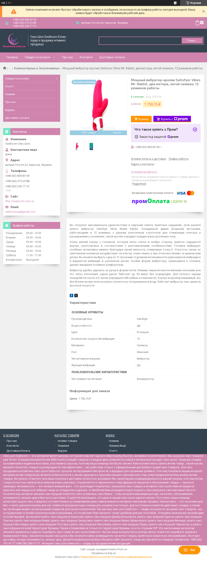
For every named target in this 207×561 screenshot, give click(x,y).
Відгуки (10, 110)
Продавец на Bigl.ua (103, 553)
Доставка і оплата (112, 57)
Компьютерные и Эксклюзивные (37, 68)
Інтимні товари (67, 440)
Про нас (67, 57)
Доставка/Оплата (18, 450)
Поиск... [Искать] (192, 40)
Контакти (86, 57)
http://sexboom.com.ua (19, 201)
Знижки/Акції (117, 445)
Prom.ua (122, 549)
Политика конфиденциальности (133, 557)
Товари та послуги (37, 57)
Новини (10, 94)
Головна (12, 57)
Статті (9, 86)
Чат (189, 550)
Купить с (174, 119)
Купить (143, 119)
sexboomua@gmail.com (20, 211)
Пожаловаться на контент (96, 557)
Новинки (63, 445)
